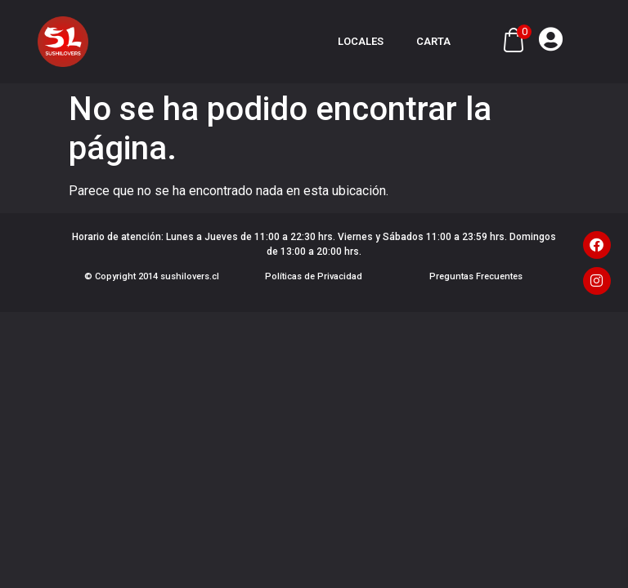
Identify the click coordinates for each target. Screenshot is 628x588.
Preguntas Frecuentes (476, 276)
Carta (433, 41)
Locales (361, 41)
